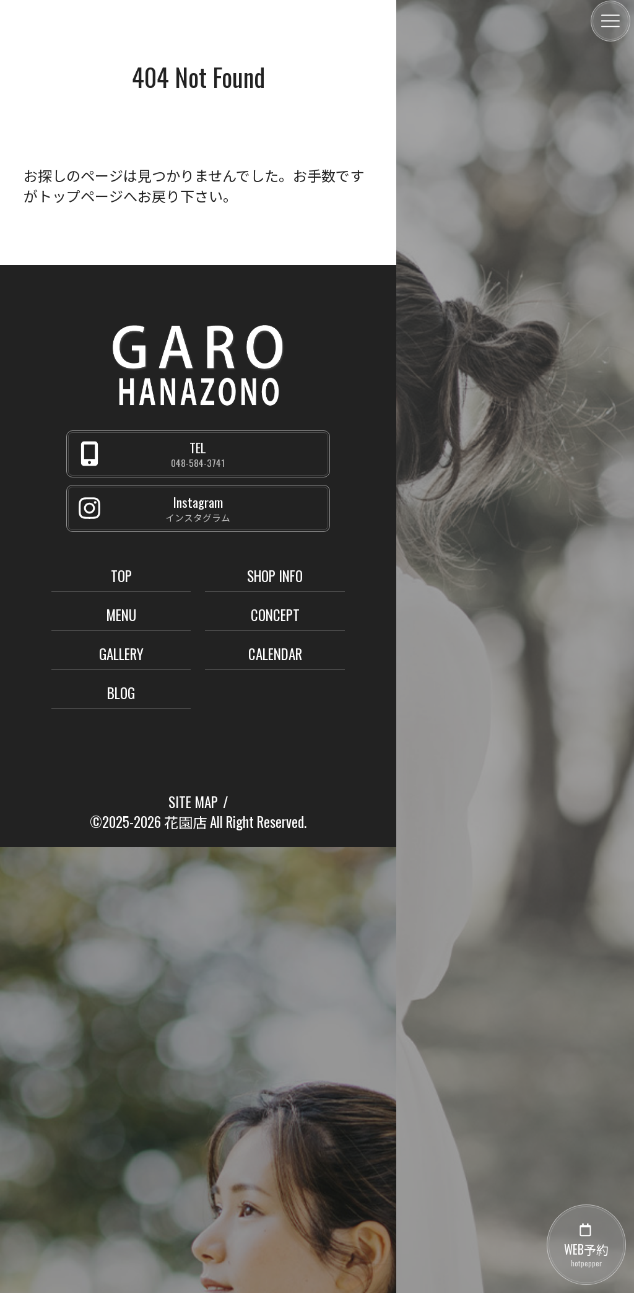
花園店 (185, 821)
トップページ (80, 195)
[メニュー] (610, 21)
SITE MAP (193, 801)
